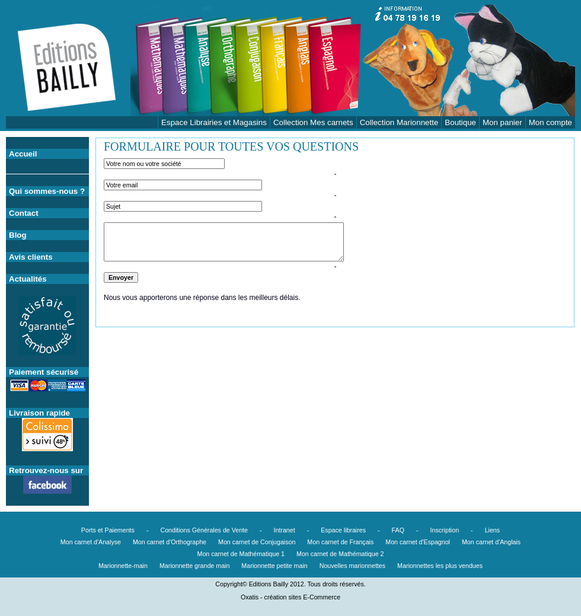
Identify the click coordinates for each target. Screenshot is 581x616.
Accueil (23, 153)
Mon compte (550, 122)
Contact (24, 213)
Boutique (460, 122)
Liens (492, 530)
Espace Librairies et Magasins (214, 122)
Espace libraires (343, 530)
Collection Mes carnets (313, 122)
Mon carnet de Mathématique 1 (241, 553)
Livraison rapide (39, 412)
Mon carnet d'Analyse (90, 541)
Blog (18, 235)
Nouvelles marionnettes (352, 565)
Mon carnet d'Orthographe (169, 541)
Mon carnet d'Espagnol (417, 541)
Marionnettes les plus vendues (440, 565)
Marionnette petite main (274, 565)
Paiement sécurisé (43, 372)
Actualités (28, 279)
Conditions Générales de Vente (204, 530)
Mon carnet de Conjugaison (256, 541)
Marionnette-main (123, 565)
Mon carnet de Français (340, 541)
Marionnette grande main (194, 565)
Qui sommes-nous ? (47, 191)
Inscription (444, 530)
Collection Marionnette (399, 122)
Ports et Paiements (108, 530)
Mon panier (502, 122)
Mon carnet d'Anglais (491, 541)
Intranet (284, 530)
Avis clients (31, 257)
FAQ (398, 530)
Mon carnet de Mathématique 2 (340, 553)
